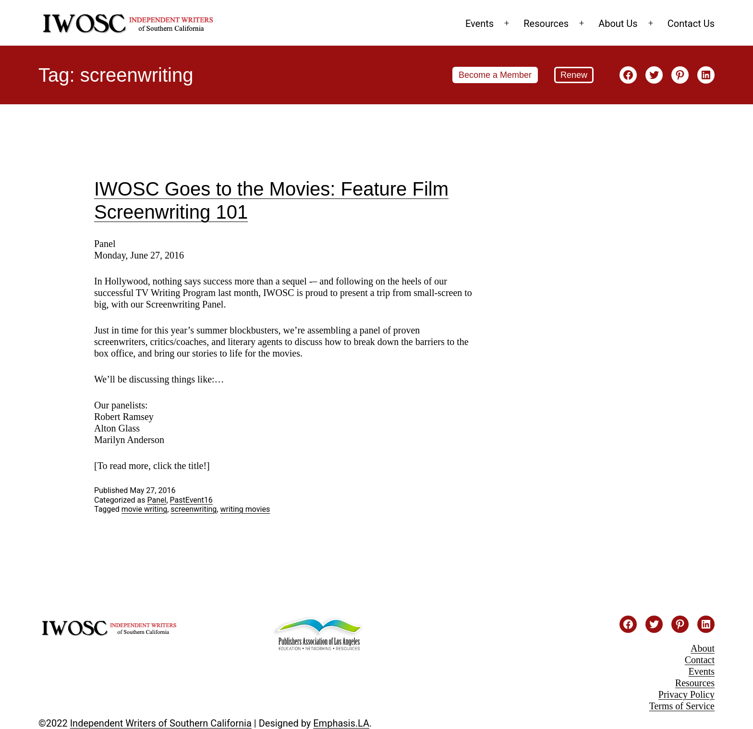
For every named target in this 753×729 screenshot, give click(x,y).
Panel (156, 500)
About (703, 648)
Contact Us (691, 23)
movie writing (144, 509)
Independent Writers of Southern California (161, 723)
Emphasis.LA (341, 723)
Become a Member (495, 75)
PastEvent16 (191, 500)
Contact (700, 660)
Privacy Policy (686, 694)
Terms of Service (682, 706)
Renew (573, 75)
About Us (618, 23)
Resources (546, 23)
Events (479, 23)
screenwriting (193, 509)
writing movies (245, 509)
